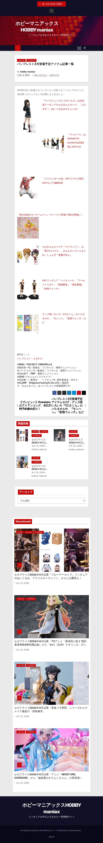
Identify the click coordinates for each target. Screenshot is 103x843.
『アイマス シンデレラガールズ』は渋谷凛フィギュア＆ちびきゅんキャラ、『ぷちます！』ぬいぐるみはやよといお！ (64, 105)
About (51, 836)
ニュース (21, 60)
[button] (85, 48)
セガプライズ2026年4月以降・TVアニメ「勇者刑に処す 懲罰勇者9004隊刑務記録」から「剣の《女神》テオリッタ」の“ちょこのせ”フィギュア (50, 645)
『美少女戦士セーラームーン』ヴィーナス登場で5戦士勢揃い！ (50, 214)
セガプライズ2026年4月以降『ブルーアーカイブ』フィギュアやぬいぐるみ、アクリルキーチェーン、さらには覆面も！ (51, 576)
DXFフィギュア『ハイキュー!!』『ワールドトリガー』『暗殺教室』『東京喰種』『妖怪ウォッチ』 (63, 284)
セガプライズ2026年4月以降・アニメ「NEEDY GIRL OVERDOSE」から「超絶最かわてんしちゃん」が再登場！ (48, 776)
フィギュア (31, 60)
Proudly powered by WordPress (35, 830)
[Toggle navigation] (79, 48)
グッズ (35, 431)
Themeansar (75, 830)
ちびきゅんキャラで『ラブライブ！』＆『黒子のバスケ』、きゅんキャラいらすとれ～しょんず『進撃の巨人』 (64, 251)
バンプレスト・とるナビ (29, 358)
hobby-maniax (27, 72)
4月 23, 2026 (38, 445)
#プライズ (54, 75)
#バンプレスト (41, 75)
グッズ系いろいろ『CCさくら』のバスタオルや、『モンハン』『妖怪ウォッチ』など (64, 318)
